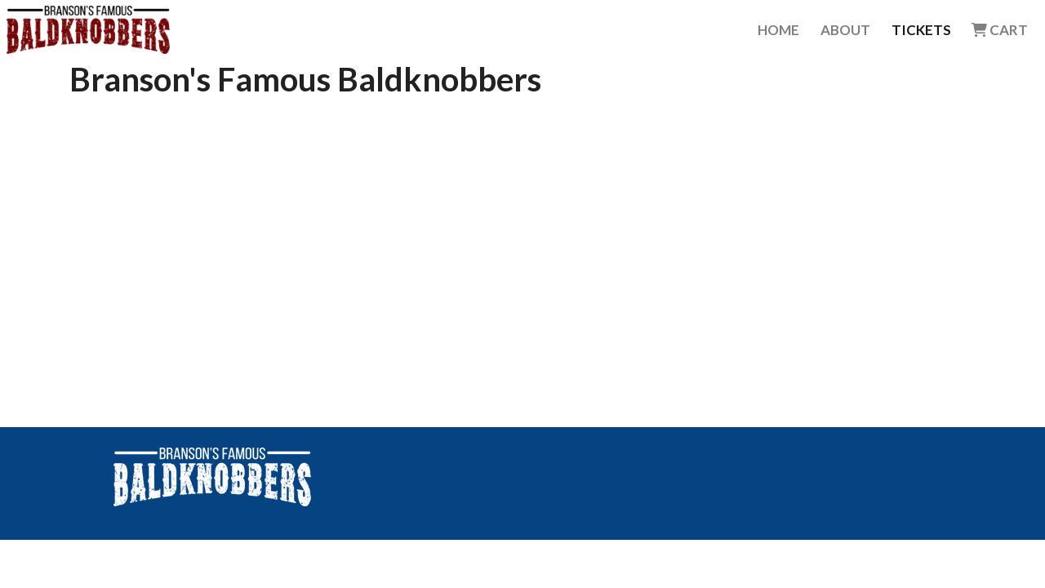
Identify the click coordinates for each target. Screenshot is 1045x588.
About (845, 29)
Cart (1000, 29)
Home (778, 29)
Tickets (921, 29)
